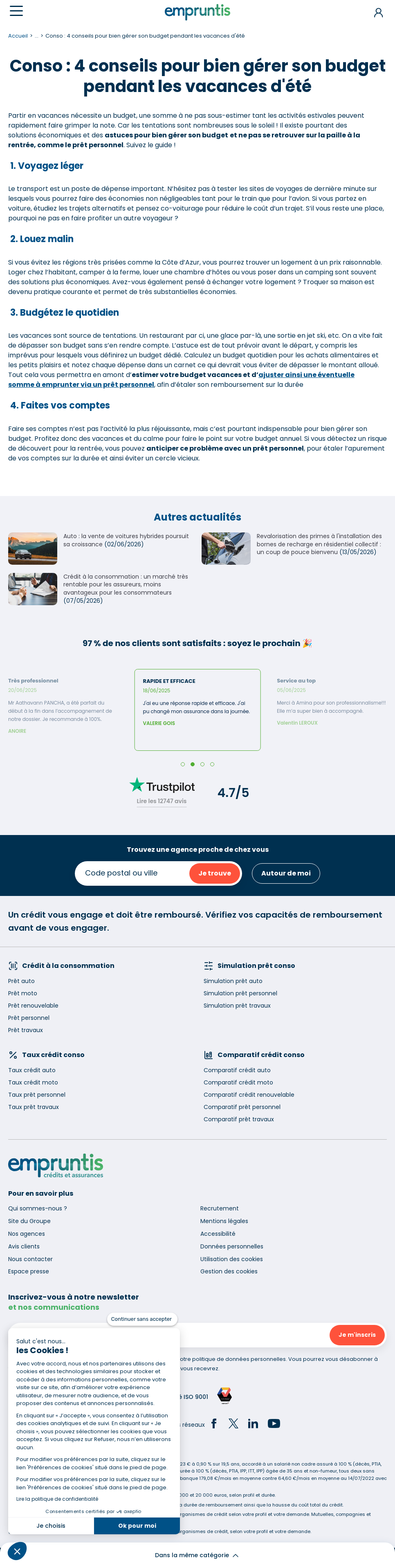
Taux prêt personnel (36, 1095)
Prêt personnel (28, 1018)
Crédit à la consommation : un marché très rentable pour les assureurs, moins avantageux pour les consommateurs (125, 584)
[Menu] (16, 10)
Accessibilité (218, 1234)
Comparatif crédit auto (237, 1070)
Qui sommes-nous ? (37, 1208)
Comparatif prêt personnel (242, 1107)
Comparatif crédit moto (238, 1082)
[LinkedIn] (253, 1425)
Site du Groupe (29, 1221)
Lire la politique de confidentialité (57, 1498)
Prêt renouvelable (33, 1005)
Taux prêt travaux (33, 1107)
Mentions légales (224, 1221)
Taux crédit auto (32, 1070)
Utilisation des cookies (231, 1259)
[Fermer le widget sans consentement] (142, 1319)
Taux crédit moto (33, 1082)
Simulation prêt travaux (237, 1005)
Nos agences (26, 1234)
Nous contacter (30, 1259)
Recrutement (219, 1208)
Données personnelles (231, 1246)
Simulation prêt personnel (240, 993)
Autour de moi (286, 873)
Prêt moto (22, 993)
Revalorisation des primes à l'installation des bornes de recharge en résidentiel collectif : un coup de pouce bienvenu (319, 544)
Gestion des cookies (229, 1271)
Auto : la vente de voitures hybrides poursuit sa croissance (126, 540)
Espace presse (28, 1271)
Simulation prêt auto (233, 981)
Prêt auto (21, 981)
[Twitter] (233, 1425)
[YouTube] (274, 1424)
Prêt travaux (25, 1030)
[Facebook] (214, 1425)
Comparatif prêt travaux (239, 1119)
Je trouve (214, 873)
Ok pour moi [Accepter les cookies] (137, 1526)
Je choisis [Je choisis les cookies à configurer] (50, 1526)
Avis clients (24, 1246)
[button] (17, 1551)
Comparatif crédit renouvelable (249, 1095)
